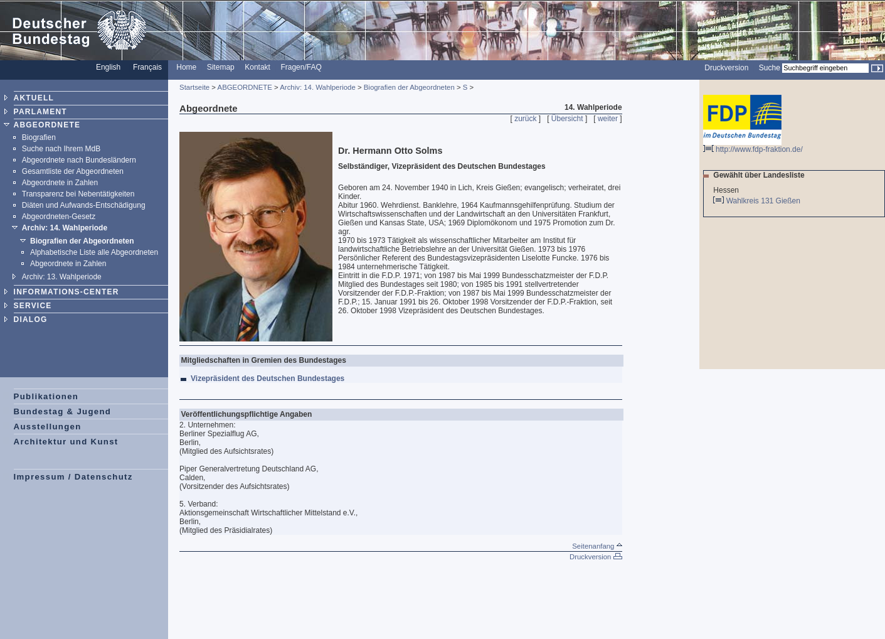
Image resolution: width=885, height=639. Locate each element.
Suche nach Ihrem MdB (61, 148)
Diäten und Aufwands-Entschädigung (84, 205)
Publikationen (46, 396)
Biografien (39, 137)
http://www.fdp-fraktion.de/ (753, 146)
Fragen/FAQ (300, 67)
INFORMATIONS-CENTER (66, 291)
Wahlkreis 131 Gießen (764, 200)
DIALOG (31, 319)
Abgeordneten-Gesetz (58, 216)
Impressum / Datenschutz (73, 476)
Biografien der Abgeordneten (82, 241)
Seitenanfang (597, 546)
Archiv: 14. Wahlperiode (64, 227)
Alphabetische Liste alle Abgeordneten (94, 252)
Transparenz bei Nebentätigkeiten (78, 194)
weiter (608, 118)
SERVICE (33, 305)
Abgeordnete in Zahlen (60, 182)
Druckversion (726, 67)
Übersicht (567, 118)
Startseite (194, 87)
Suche (769, 67)
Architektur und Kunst (66, 441)
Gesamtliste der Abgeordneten (73, 171)
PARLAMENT (40, 111)
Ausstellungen (48, 426)
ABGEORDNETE (47, 125)
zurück (525, 118)
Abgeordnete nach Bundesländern (79, 160)
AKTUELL (34, 98)
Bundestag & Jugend (63, 411)
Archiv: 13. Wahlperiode (62, 276)
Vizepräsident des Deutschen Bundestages (267, 378)
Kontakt (257, 67)
